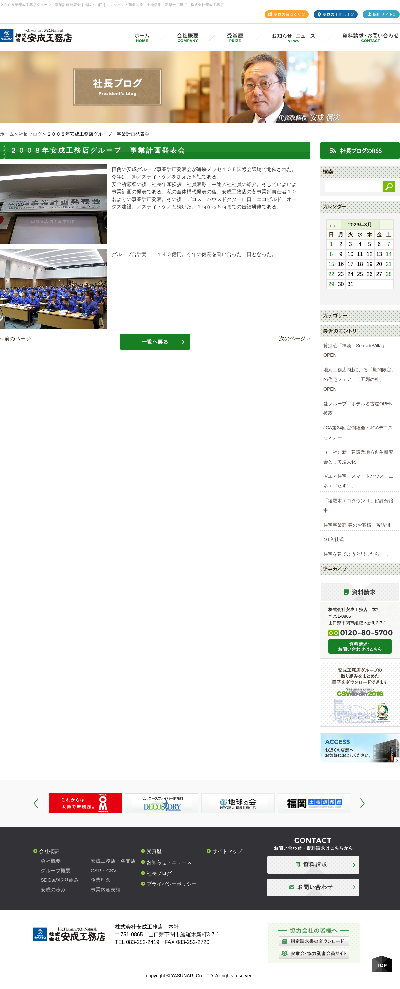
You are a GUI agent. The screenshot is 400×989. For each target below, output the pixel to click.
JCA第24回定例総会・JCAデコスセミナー (358, 432)
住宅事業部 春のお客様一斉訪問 (356, 525)
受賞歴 (154, 851)
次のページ (292, 338)
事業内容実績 (106, 889)
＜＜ (332, 226)
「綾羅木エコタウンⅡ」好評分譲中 (358, 505)
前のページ (17, 338)
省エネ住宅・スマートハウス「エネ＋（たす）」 (358, 480)
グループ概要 (56, 870)
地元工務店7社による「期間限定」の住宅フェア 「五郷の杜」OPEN (359, 379)
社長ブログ (30, 134)
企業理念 (101, 880)
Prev (36, 803)
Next (362, 803)
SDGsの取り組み (60, 880)
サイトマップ (227, 851)
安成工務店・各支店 (113, 861)
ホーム (7, 134)
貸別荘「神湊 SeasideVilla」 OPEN (357, 350)
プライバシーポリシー (172, 884)
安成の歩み (53, 889)
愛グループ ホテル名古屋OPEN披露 (358, 408)
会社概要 (49, 851)
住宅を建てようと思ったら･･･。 (357, 554)
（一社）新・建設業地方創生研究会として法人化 (358, 456)
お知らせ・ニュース (169, 862)
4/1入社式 (333, 539)
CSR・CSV (104, 870)
